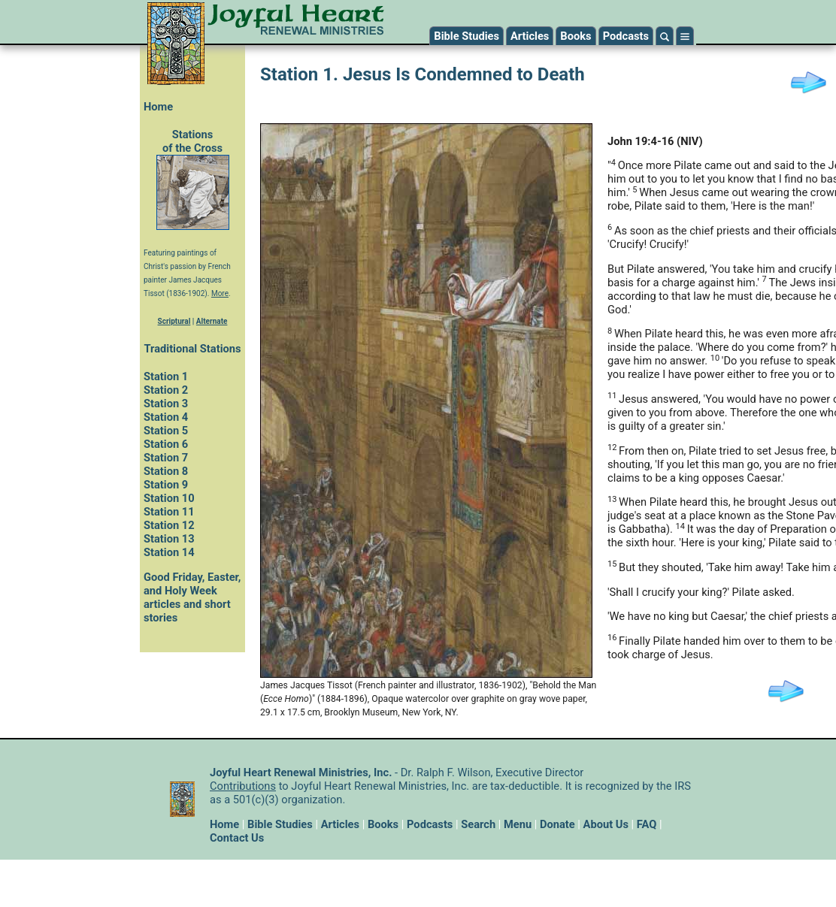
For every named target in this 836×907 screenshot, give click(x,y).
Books (575, 36)
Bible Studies (466, 36)
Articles (529, 36)
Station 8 (166, 471)
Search (478, 824)
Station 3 (166, 403)
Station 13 (169, 539)
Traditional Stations (192, 348)
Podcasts (626, 36)
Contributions (243, 786)
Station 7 (166, 457)
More (220, 293)
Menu (518, 824)
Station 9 (166, 484)
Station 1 (166, 376)
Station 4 (166, 417)
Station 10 (169, 498)
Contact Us (237, 838)
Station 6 (166, 444)
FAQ (647, 824)
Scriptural (174, 321)
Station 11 (169, 512)
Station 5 (166, 430)
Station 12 (169, 525)
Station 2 (166, 390)
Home (158, 106)
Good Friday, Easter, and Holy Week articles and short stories (192, 597)
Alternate (212, 321)
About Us (606, 824)
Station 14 (169, 552)
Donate (557, 824)
